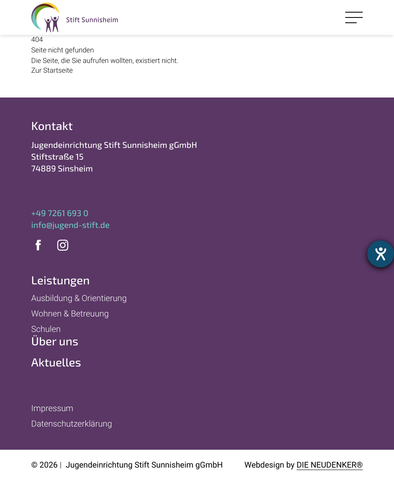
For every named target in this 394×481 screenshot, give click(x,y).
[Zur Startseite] (141, 71)
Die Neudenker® (330, 465)
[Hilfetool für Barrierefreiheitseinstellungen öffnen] (380, 253)
